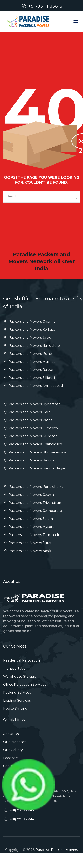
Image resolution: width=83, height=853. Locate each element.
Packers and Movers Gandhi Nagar (34, 468)
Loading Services (17, 700)
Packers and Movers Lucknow (30, 428)
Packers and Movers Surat (27, 543)
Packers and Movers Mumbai (29, 362)
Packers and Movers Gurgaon (30, 436)
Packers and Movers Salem (28, 519)
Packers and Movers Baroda (29, 460)
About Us (11, 734)
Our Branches (14, 742)
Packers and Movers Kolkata (29, 329)
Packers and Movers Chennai (29, 321)
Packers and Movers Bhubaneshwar (35, 452)
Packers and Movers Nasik (27, 551)
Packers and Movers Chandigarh (32, 444)
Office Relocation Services (24, 684)
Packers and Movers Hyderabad (32, 404)
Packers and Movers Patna (27, 420)
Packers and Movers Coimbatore (32, 511)
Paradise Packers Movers (57, 850)
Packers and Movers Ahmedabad (33, 386)
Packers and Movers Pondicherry (33, 487)
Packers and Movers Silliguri (29, 378)
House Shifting (15, 709)
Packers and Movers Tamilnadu (31, 535)
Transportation (15, 668)
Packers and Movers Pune (27, 354)
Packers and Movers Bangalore (31, 346)
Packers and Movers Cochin (28, 495)
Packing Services (17, 692)
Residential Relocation (21, 660)
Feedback (11, 758)
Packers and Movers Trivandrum (32, 503)
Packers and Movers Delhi (27, 412)
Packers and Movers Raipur (28, 370)
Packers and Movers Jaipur (28, 338)
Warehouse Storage (19, 676)
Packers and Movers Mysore (29, 527)
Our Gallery (13, 750)
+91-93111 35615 (45, 6)
